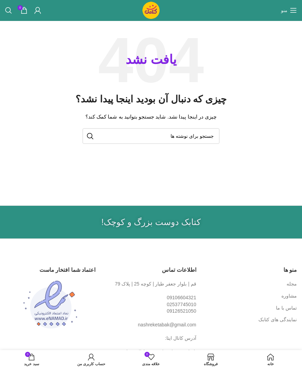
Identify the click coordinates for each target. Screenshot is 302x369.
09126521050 (181, 311)
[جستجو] (8, 10)
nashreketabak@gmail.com (167, 324)
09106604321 (181, 297)
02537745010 (181, 304)
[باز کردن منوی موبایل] (289, 10)
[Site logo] (151, 10)
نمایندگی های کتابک (277, 319)
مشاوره (289, 296)
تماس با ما (286, 308)
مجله (292, 284)
